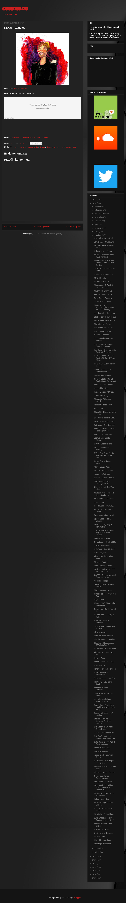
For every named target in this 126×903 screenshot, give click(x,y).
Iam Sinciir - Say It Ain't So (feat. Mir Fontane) (105, 351)
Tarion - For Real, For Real (105, 669)
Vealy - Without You (102, 748)
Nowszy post (11, 227)
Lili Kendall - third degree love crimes (104, 762)
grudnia (97, 206)
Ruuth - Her (99, 408)
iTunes (22, 137)
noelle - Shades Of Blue (104, 274)
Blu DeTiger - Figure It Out (105, 317)
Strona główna (42, 227)
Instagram (23, 88)
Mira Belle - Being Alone (104, 814)
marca (97, 848)
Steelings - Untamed (102, 844)
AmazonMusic (30, 137)
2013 (94, 878)
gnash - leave (99, 502)
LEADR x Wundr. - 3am (103, 470)
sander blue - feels (101, 388)
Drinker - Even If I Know (104, 478)
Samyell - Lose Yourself (103, 636)
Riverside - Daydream (103, 840)
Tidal (38, 137)
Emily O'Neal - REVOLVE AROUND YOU (104, 570)
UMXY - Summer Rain (103, 444)
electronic (33, 147)
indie (42, 147)
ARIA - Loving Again (102, 467)
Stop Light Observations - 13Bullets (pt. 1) (104, 644)
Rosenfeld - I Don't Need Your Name (104, 794)
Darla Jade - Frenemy (103, 298)
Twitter (16, 88)
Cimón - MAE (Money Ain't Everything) (105, 604)
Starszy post (73, 227)
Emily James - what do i (104, 421)
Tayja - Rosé (99, 600)
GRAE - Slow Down (102, 545)
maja (96, 231)
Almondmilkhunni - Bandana (101, 689)
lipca (96, 224)
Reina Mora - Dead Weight (105, 649)
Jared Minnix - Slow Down (104, 313)
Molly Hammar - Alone (103, 590)
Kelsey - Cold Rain (101, 799)
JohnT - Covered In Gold (104, 733)
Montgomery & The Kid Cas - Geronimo (103, 286)
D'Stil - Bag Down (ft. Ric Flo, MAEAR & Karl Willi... (104, 455)
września (98, 217)
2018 (94, 860)
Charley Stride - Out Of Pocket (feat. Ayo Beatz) (105, 380)
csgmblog (15, 9)
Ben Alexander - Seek (103, 295)
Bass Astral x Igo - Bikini (104, 515)
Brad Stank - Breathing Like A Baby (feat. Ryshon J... (103, 787)
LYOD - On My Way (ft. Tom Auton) (103, 526)
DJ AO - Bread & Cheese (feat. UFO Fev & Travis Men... (104, 358)
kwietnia (98, 235)
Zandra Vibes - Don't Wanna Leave (102, 371)
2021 (94, 200)
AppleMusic (14, 137)
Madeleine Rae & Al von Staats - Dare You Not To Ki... (104, 262)
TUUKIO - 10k (100, 278)
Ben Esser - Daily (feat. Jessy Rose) (103, 728)
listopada (98, 210)
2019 (94, 856)
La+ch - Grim (99, 658)
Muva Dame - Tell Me (102, 324)
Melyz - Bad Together (102, 375)
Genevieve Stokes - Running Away (102, 777)
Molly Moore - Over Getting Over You (102, 482)
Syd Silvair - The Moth (103, 782)
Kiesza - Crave (100, 632)
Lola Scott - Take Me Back (104, 549)
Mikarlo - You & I (100, 562)
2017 (94, 864)
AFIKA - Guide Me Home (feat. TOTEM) (104, 256)
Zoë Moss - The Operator (104, 425)
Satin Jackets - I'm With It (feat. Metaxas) (104, 743)
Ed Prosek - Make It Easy (104, 418)
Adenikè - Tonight (101, 581)
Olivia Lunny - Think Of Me (105, 542)
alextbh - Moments (101, 335)
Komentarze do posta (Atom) (48, 234)
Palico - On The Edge (103, 434)
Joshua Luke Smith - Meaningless (102, 439)
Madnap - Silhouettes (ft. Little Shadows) (104, 494)
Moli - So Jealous (101, 751)
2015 (94, 871)
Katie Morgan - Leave (103, 566)
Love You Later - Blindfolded (100, 673)
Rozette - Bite (99, 837)
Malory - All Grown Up (103, 291)
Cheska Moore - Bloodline (104, 639)
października (99, 214)
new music (66, 147)
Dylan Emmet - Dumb (103, 251)
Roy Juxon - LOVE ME (103, 328)
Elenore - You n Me (102, 538)
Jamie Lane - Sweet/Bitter (104, 242)
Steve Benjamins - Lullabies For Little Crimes (102, 721)
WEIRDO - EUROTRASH (104, 320)
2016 (94, 867)
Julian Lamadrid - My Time (105, 678)
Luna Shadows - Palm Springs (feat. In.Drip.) (104, 819)
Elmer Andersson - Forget (104, 662)
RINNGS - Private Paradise (101, 621)
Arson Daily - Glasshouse (104, 499)
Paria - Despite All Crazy (104, 392)
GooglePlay (45, 137)
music (56, 147)
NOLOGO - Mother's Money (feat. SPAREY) (104, 737)
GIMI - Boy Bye (100, 553)
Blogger (77, 898)
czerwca (98, 228)
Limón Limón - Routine (103, 833)
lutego (97, 852)
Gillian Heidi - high (101, 395)
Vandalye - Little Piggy (103, 405)
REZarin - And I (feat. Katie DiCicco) (102, 700)
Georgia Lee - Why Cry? (104, 506)
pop (74, 147)
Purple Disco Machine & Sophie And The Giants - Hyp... (104, 707)
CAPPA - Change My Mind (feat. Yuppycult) (105, 576)
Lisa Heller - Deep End (103, 238)
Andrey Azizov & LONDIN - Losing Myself (104, 430)
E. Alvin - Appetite (101, 829)
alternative (20, 147)
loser (49, 147)
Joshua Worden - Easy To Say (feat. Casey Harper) (104, 532)
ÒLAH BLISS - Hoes (102, 302)
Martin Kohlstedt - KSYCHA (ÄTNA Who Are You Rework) (104, 307)
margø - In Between (102, 474)
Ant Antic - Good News (103, 385)
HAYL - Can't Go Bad (102, 331)
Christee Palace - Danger (104, 772)
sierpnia (97, 221)
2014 (94, 874)
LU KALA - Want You (102, 282)
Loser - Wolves (100, 665)
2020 (94, 203)
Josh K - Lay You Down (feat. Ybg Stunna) (103, 345)
